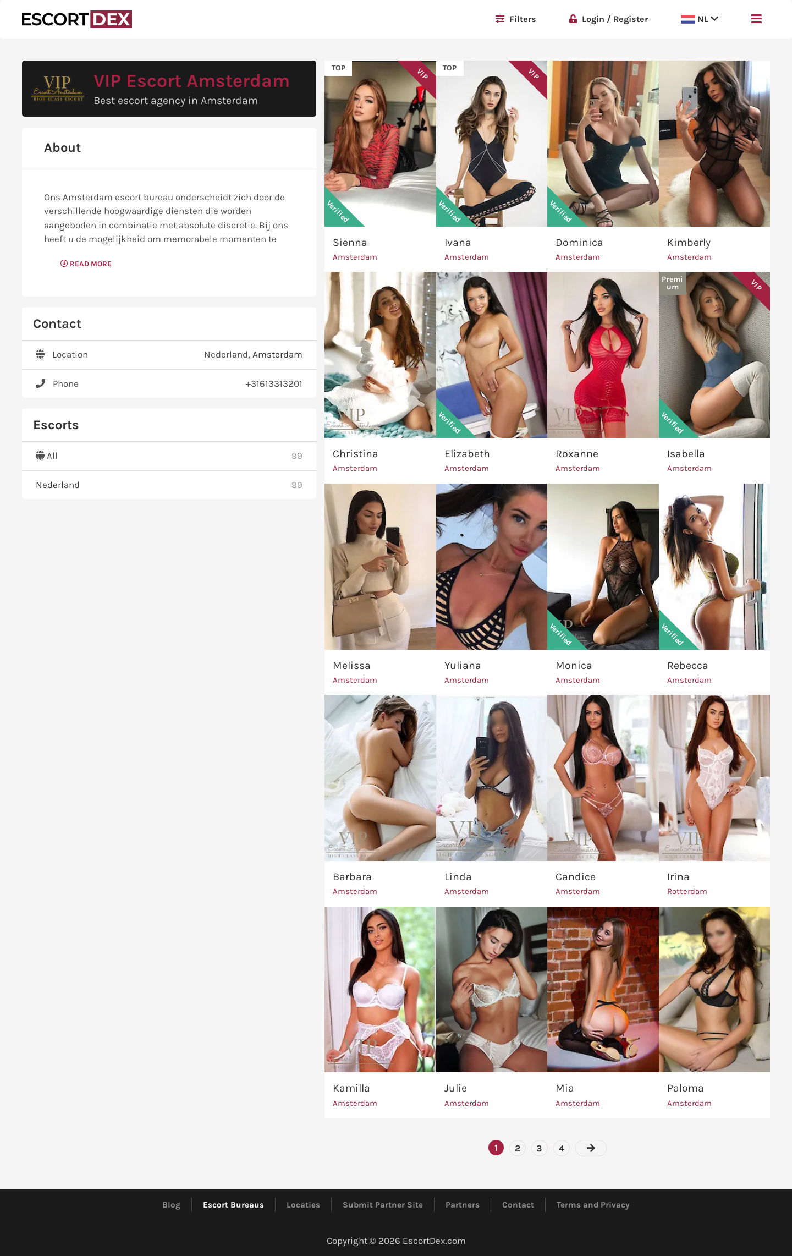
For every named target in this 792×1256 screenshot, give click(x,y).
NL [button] (699, 19)
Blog (171, 1205)
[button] (756, 19)
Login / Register (608, 19)
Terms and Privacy (593, 1205)
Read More (86, 264)
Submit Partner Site (383, 1205)
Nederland (58, 484)
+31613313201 (274, 383)
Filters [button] (516, 19)
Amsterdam (277, 354)
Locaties (303, 1205)
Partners (463, 1205)
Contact (518, 1205)
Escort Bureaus (233, 1205)
